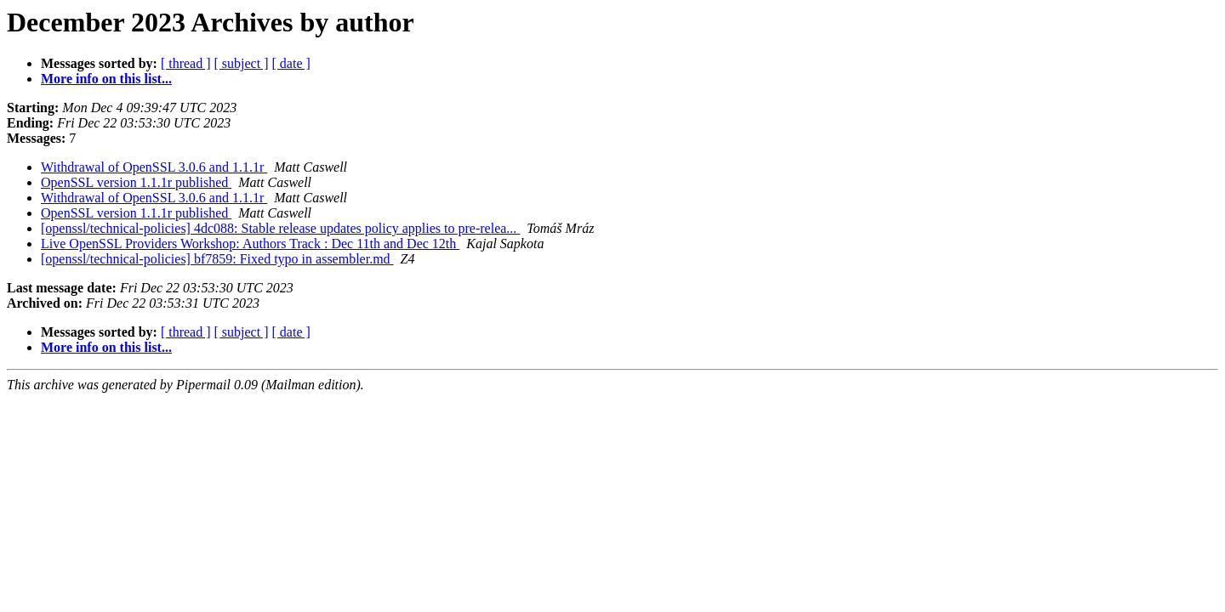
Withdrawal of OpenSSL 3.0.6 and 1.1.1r (154, 167)
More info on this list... (106, 78)
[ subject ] (241, 63)
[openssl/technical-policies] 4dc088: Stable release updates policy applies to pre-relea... (280, 228)
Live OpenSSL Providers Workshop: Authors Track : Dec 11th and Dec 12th (250, 243)
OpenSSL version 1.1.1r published (136, 182)
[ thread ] (186, 63)
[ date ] (291, 63)
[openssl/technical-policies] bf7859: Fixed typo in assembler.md (217, 259)
